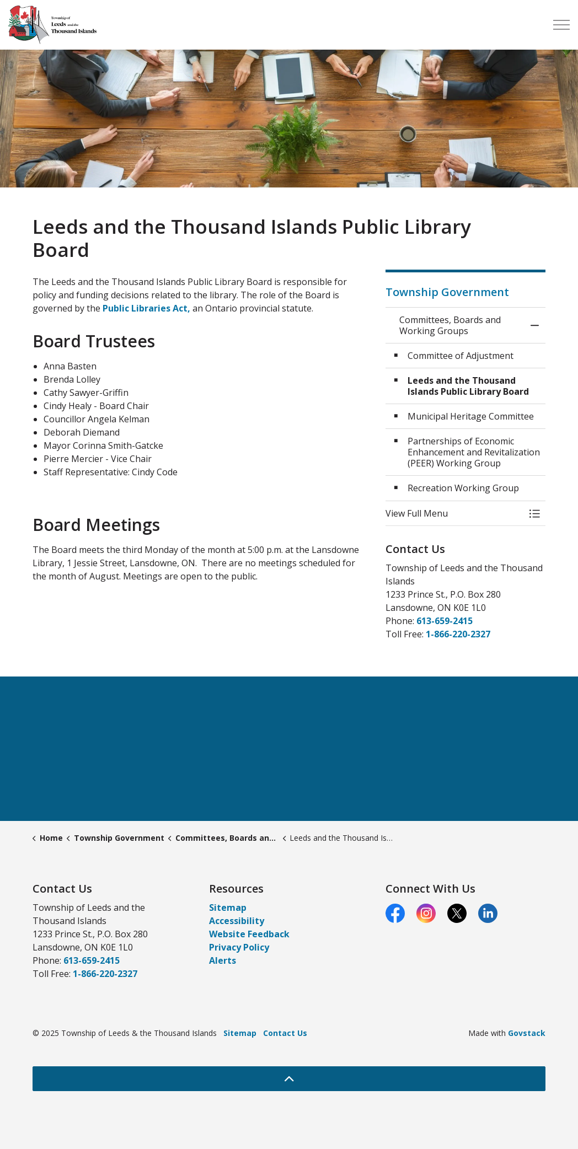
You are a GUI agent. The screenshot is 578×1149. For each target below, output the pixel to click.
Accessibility (236, 921)
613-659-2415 (444, 621)
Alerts (222, 960)
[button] (454, 513)
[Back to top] (289, 1078)
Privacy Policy (239, 947)
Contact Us (285, 1033)
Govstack (526, 1033)
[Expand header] (561, 25)
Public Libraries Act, (147, 308)
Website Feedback (249, 934)
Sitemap (228, 907)
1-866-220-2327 (458, 634)
